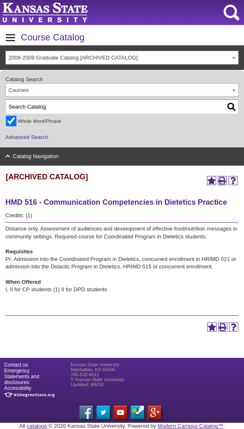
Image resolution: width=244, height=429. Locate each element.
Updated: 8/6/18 (87, 384)
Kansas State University (76, 12)
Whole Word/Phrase (39, 121)
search (231, 12)
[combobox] (122, 57)
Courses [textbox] (19, 90)
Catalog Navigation (36, 156)
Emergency (17, 371)
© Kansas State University (97, 379)
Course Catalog (53, 37)
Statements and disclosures (21, 379)
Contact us (16, 365)
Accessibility (17, 388)
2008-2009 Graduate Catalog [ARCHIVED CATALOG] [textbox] (73, 58)
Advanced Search (26, 137)
